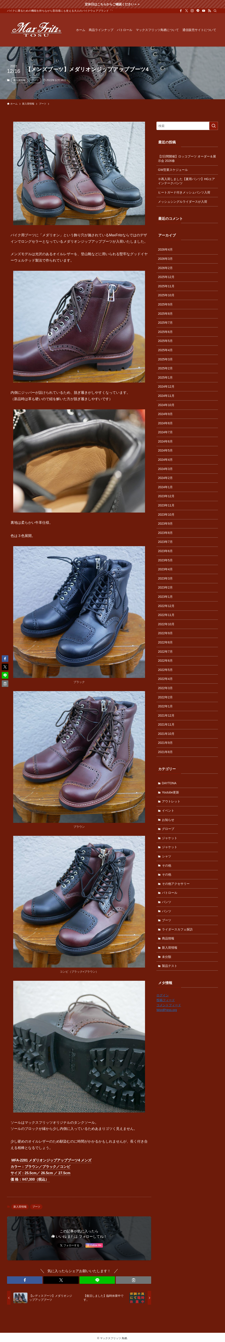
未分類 (166, 957)
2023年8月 (165, 533)
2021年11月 (166, 724)
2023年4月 (165, 569)
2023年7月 (165, 542)
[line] (198, 10)
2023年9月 (165, 523)
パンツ (166, 902)
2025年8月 (165, 313)
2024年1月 (165, 487)
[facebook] (181, 10)
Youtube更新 (170, 792)
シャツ (166, 856)
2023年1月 (165, 596)
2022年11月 (166, 615)
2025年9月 (165, 304)
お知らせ (168, 820)
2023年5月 (165, 560)
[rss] (209, 10)
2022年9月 (165, 633)
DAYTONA (169, 783)
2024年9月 (165, 414)
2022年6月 (165, 660)
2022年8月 (165, 642)
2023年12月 (166, 496)
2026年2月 (165, 268)
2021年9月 (165, 742)
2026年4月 (165, 249)
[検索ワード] (187, 126)
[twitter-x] (186, 10)
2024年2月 (165, 478)
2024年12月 (166, 386)
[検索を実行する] (213, 126)
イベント (168, 810)
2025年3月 (165, 359)
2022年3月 (165, 688)
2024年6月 (165, 441)
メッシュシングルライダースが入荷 (182, 201)
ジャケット (169, 838)
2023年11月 (166, 505)
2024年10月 (166, 405)
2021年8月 (165, 752)
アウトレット (171, 801)
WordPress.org (166, 1010)
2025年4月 (165, 350)
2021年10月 (166, 733)
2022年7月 (165, 651)
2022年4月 (165, 679)
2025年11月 (166, 286)
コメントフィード (168, 1005)
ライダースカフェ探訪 (177, 929)
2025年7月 (165, 322)
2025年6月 (165, 332)
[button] (24, 1280)
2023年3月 (165, 578)
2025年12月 (166, 277)
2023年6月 (165, 551)
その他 (166, 865)
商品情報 (168, 938)
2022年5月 (165, 670)
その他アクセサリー (176, 883)
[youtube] (204, 10)
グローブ (168, 829)
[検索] (215, 10)
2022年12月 (166, 606)
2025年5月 (165, 341)
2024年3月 (165, 469)
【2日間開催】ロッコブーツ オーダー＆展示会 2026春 (187, 159)
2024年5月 (165, 450)
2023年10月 (166, 514)
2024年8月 (165, 423)
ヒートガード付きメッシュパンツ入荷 (184, 192)
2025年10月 (166, 295)
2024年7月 (165, 432)
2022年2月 (165, 697)
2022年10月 (166, 624)
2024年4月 (165, 459)
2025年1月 (165, 377)
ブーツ (35, 80)
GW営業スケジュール (173, 170)
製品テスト (169, 966)
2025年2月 (165, 368)
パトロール (169, 892)
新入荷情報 (19, 80)
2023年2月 (165, 587)
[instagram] (192, 10)
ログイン (162, 995)
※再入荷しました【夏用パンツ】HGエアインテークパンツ (186, 181)
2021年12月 (166, 715)
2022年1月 (165, 706)
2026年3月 (165, 258)
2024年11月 (166, 395)
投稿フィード (165, 1000)
